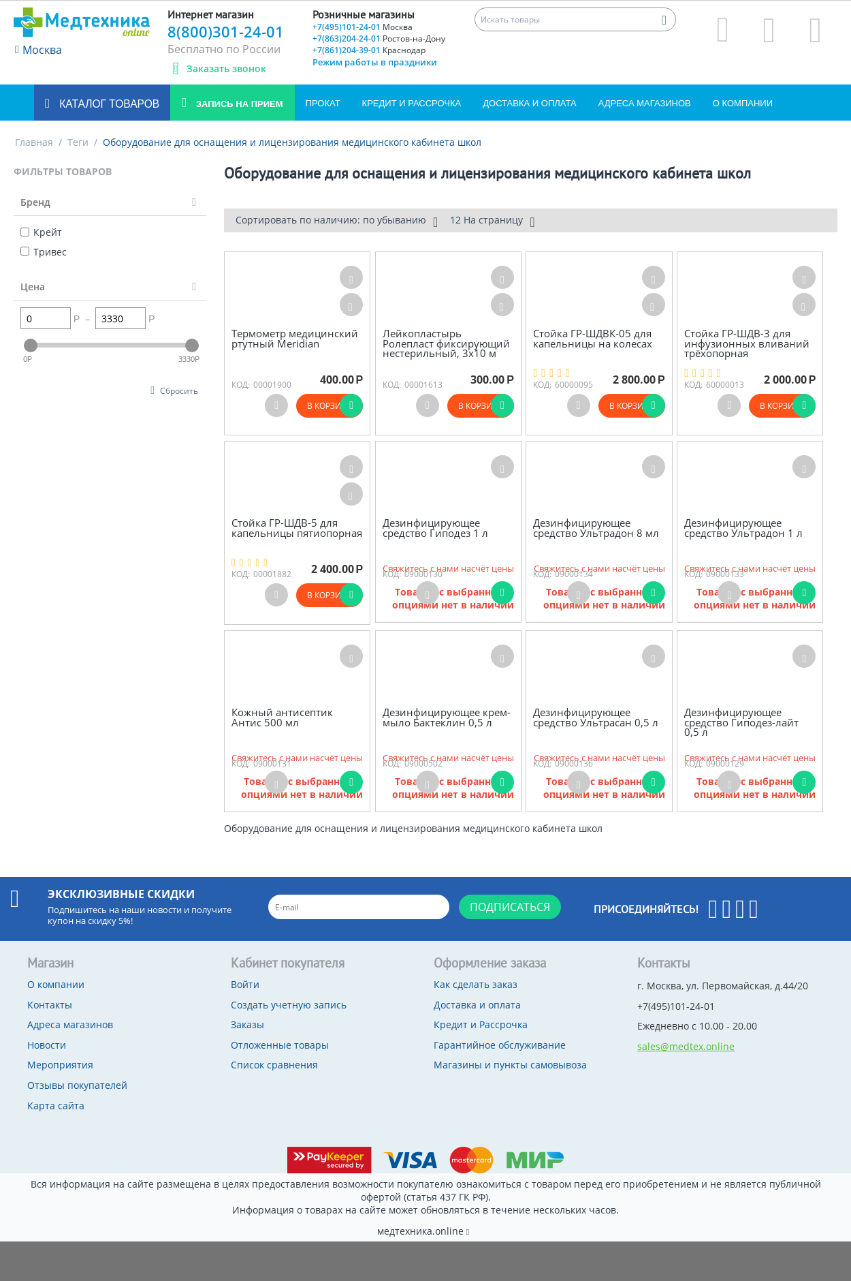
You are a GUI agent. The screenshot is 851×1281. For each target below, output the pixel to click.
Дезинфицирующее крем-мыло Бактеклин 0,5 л (447, 717)
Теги (78, 142)
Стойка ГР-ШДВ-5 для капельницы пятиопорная (296, 528)
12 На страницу (492, 221)
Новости (46, 1044)
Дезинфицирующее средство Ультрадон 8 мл (596, 528)
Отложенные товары (280, 1044)
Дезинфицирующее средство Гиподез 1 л (435, 528)
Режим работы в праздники (374, 62)
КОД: (240, 384)
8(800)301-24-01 (225, 31)
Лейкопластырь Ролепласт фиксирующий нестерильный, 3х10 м (446, 343)
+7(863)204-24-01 (378, 38)
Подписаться (510, 906)
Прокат (323, 103)
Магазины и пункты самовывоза (510, 1064)
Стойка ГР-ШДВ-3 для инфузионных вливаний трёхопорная (746, 343)
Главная (34, 142)
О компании (743, 103)
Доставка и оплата (529, 103)
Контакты (49, 1004)
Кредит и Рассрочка (412, 103)
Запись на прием (238, 104)
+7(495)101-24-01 (362, 27)
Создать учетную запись (289, 1004)
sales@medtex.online (686, 1046)
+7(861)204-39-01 (369, 50)
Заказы (247, 1024)
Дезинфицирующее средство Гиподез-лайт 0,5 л (741, 722)
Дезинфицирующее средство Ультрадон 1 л (743, 528)
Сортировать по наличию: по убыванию (337, 221)
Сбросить (179, 390)
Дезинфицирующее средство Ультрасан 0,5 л (595, 717)
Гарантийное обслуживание (500, 1044)
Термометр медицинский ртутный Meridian (294, 338)
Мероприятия (60, 1064)
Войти (245, 984)
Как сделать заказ (475, 984)
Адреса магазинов (644, 103)
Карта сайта (55, 1105)
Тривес (43, 251)
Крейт (41, 232)
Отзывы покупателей (77, 1085)
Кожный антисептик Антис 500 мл (282, 717)
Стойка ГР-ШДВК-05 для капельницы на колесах (592, 338)
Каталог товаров (108, 104)
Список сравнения (274, 1064)
